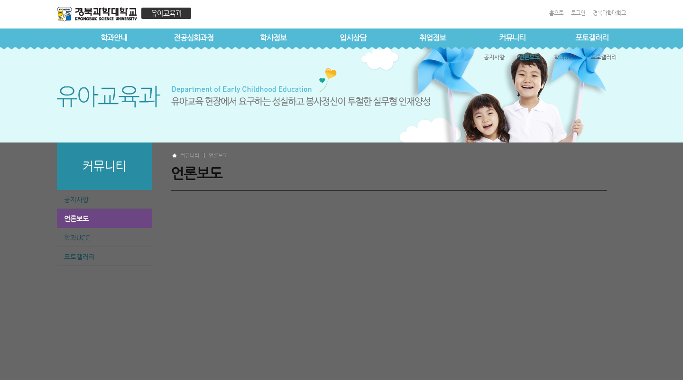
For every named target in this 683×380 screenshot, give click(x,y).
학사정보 (273, 37)
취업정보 (432, 37)
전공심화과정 (193, 37)
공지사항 (76, 199)
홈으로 (556, 13)
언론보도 (76, 218)
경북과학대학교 (609, 13)
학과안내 (114, 37)
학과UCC (77, 237)
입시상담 (353, 37)
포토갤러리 (592, 37)
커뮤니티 (512, 37)
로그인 (578, 13)
